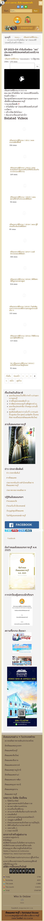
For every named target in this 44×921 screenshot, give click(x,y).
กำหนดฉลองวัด (11, 501)
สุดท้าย (19, 381)
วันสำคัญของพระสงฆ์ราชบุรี (16, 515)
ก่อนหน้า (17, 376)
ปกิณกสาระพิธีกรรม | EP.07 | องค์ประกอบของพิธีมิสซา (22, 252)
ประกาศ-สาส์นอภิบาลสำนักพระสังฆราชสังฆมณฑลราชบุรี (20, 484)
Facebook (11, 533)
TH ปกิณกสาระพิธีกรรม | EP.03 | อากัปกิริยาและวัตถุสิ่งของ (22, 364)
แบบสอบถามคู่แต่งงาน (11, 832)
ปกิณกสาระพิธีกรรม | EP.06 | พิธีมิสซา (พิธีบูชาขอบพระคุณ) (24, 280)
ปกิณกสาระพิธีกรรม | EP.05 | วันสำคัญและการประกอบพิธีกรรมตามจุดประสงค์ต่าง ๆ (23, 308)
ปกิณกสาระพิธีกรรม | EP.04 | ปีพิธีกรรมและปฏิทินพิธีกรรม (24, 337)
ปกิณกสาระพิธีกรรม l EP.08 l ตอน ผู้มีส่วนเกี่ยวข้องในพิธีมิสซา (23, 225)
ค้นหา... (7, 11)
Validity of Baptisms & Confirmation (16, 846)
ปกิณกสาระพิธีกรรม (11, 59)
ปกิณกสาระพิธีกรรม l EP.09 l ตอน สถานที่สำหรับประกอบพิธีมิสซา (22, 198)
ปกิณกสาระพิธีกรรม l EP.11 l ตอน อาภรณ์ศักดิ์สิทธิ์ (21, 141)
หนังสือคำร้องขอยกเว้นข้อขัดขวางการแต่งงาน (19, 838)
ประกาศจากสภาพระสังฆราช (16, 490)
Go (37, 66)
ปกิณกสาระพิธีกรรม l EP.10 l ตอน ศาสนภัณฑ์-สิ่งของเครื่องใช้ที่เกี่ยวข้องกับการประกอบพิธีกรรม (24, 169)
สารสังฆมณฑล (11, 478)
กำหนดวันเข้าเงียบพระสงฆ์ (15, 506)
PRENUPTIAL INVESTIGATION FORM (17, 848)
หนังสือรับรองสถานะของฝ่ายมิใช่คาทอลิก (17, 840)
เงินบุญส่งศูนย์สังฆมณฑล (15, 511)
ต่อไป (12, 381)
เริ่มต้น (8, 376)
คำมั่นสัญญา (7, 835)
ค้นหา (36, 11)
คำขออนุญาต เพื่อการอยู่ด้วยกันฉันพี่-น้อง (17, 843)
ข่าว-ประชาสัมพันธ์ (13, 473)
